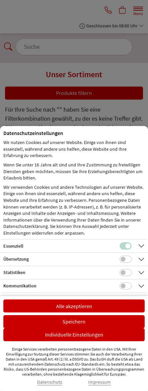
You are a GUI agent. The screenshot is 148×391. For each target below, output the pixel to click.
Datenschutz (49, 382)
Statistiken (14, 272)
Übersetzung (16, 259)
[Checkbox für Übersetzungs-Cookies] (126, 259)
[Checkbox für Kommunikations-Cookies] (126, 286)
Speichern (74, 321)
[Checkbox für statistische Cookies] (126, 272)
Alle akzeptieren (74, 306)
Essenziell (13, 246)
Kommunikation (19, 286)
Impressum (99, 382)
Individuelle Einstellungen (74, 334)
